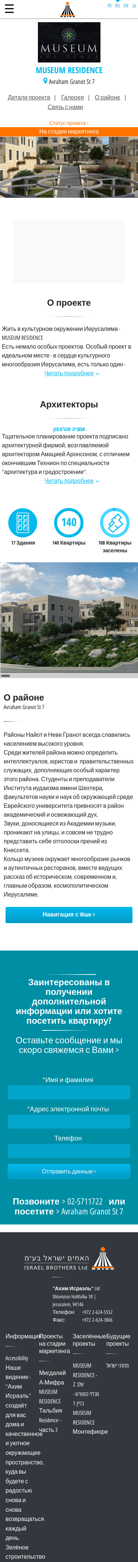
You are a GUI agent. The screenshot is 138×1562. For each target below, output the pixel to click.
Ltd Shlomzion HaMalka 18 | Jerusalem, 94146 (83, 1300)
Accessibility (17, 1358)
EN (126, 6)
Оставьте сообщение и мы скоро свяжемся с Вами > (69, 1045)
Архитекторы (69, 405)
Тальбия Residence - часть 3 (50, 1420)
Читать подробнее (68, 373)
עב (134, 6)
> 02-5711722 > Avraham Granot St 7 (69, 1207)
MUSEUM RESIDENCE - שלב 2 (85, 1375)
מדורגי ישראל (117, 1365)
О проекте (69, 304)
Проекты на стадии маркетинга (54, 1344)
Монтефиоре (90, 1432)
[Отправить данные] (69, 1171)
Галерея (72, 97)
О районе (107, 97)
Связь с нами (65, 107)
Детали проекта (29, 97)
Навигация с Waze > (69, 914)
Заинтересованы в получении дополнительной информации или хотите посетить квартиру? (69, 1002)
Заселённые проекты (89, 1340)
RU (117, 6)
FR (109, 6)
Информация (24, 1336)
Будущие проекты (118, 1340)
